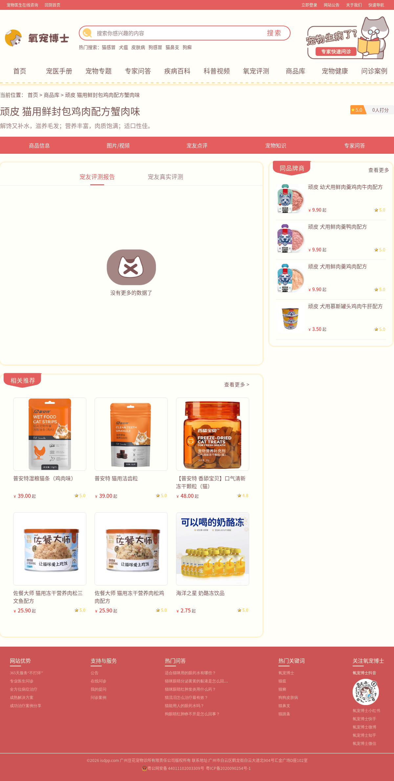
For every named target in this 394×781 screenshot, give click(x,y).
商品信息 (39, 145)
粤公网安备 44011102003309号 (175, 768)
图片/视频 (118, 145)
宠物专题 (98, 71)
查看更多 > (237, 384)
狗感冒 (155, 47)
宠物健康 (335, 71)
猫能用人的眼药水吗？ (184, 705)
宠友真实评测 (165, 176)
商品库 (295, 71)
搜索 (274, 32)
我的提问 (98, 689)
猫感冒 (109, 47)
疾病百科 (177, 71)
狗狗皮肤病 (288, 697)
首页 (19, 71)
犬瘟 (123, 47)
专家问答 (138, 71)
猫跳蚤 (284, 714)
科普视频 (217, 71)
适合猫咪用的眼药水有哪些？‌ (190, 673)
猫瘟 (282, 681)
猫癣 (282, 689)
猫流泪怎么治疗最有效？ (186, 697)
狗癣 (187, 47)
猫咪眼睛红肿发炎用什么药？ (190, 689)
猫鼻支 (172, 47)
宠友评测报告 (97, 176)
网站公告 (331, 5)
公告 (94, 673)
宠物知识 (275, 145)
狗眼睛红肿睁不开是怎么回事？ (192, 714)
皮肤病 (138, 47)
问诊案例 (374, 71)
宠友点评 (197, 145)
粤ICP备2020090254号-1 (228, 768)
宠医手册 (59, 71)
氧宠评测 (256, 71)
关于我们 (354, 5)
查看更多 (378, 169)
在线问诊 (98, 681)
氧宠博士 (286, 673)
